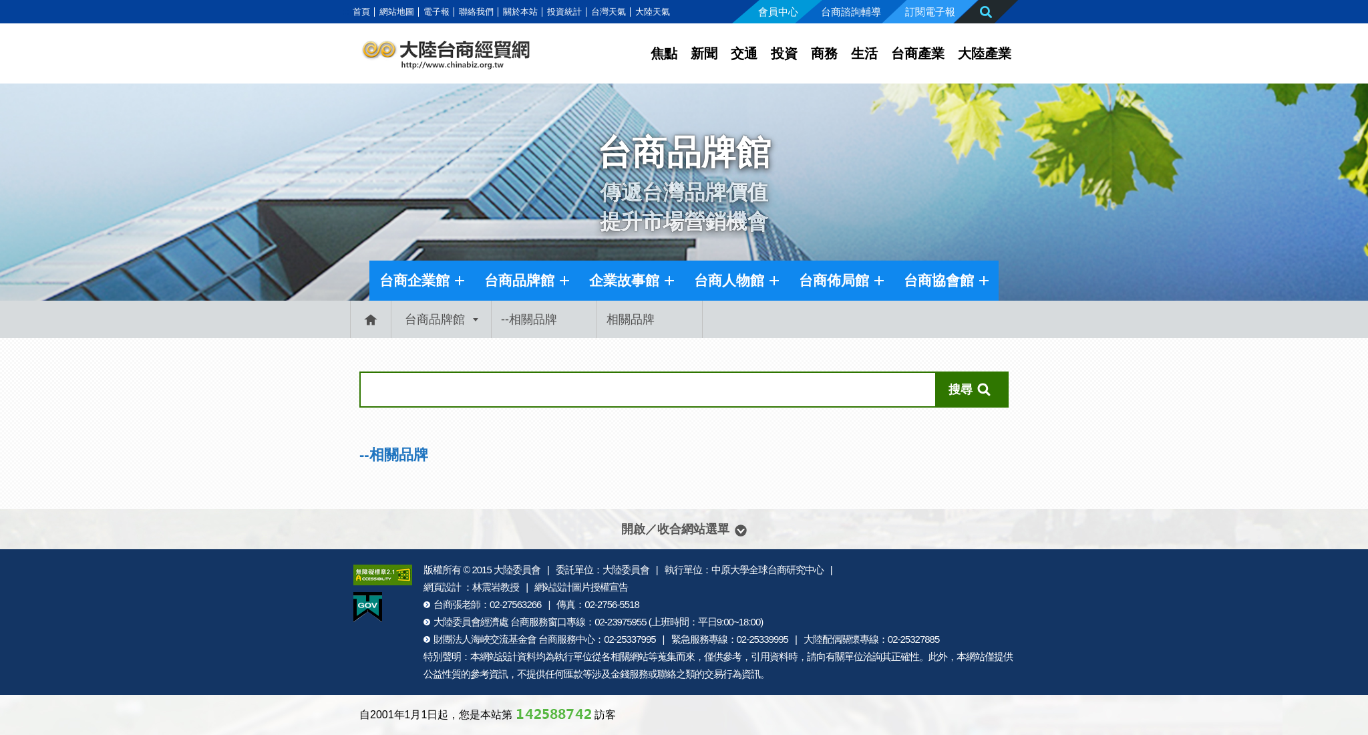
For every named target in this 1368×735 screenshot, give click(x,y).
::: (345, 12)
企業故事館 (624, 280)
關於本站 (520, 12)
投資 (784, 53)
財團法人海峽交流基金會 (485, 639)
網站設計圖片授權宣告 (581, 587)
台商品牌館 (519, 280)
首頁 (361, 12)
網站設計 (498, 656)
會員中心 (778, 11)
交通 (744, 53)
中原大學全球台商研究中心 (767, 569)
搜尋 (960, 389)
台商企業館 (414, 280)
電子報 (436, 12)
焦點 (664, 53)
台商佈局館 (834, 280)
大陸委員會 (517, 569)
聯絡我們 (476, 12)
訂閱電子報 (930, 11)
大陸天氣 (652, 12)
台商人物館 (729, 280)
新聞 (704, 53)
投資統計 (564, 12)
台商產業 (918, 53)
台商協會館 (939, 280)
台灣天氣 (608, 12)
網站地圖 (396, 12)
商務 (824, 53)
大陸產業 (984, 53)
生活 (864, 53)
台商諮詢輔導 (851, 11)
